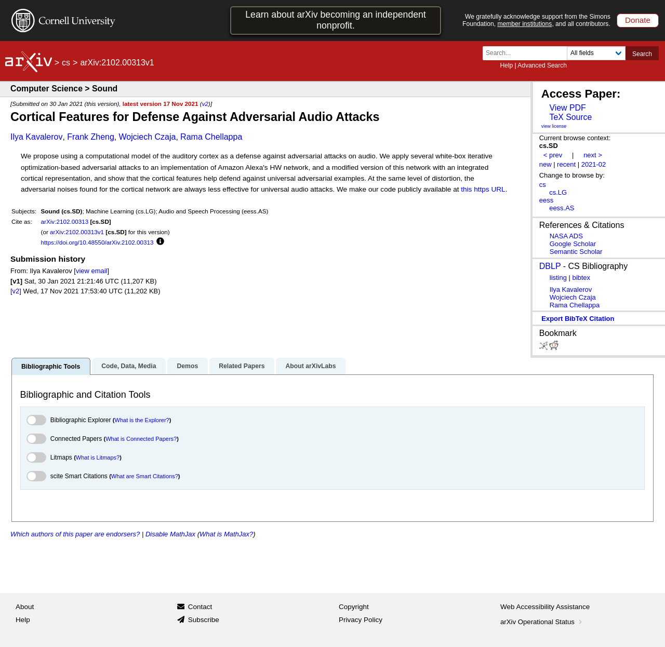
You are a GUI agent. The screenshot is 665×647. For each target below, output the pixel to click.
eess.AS (561, 208)
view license (554, 126)
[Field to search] (596, 53)
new (545, 164)
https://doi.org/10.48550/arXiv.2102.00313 (97, 242)
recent (566, 164)
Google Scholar (573, 244)
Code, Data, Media (128, 366)
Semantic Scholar (576, 251)
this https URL (483, 189)
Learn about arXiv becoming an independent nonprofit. (335, 20)
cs (66, 62)
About (25, 607)
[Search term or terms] (528, 53)
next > (592, 155)
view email (91, 271)
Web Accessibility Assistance (545, 607)
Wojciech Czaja (147, 136)
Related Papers (241, 366)
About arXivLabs (310, 366)
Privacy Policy (360, 620)
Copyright (354, 607)
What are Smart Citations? (144, 476)
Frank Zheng (90, 136)
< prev (552, 155)
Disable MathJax (170, 534)
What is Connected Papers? (141, 439)
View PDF (567, 107)
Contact (200, 607)
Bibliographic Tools (50, 366)
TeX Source (570, 117)
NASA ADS (566, 236)
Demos (187, 366)
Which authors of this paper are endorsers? (75, 534)
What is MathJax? (226, 534)
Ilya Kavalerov (36, 136)
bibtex (581, 277)
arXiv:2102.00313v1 (77, 231)
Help (506, 65)
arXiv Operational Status (542, 622)
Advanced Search (542, 65)
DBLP (550, 266)
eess (546, 200)
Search (642, 54)
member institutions (524, 24)
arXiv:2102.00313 (65, 221)
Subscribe (203, 620)
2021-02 (593, 164)
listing (558, 277)
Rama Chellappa (211, 136)
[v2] (15, 291)
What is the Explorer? (142, 420)
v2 (205, 103)
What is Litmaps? (97, 457)
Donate (637, 20)
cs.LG (558, 192)
